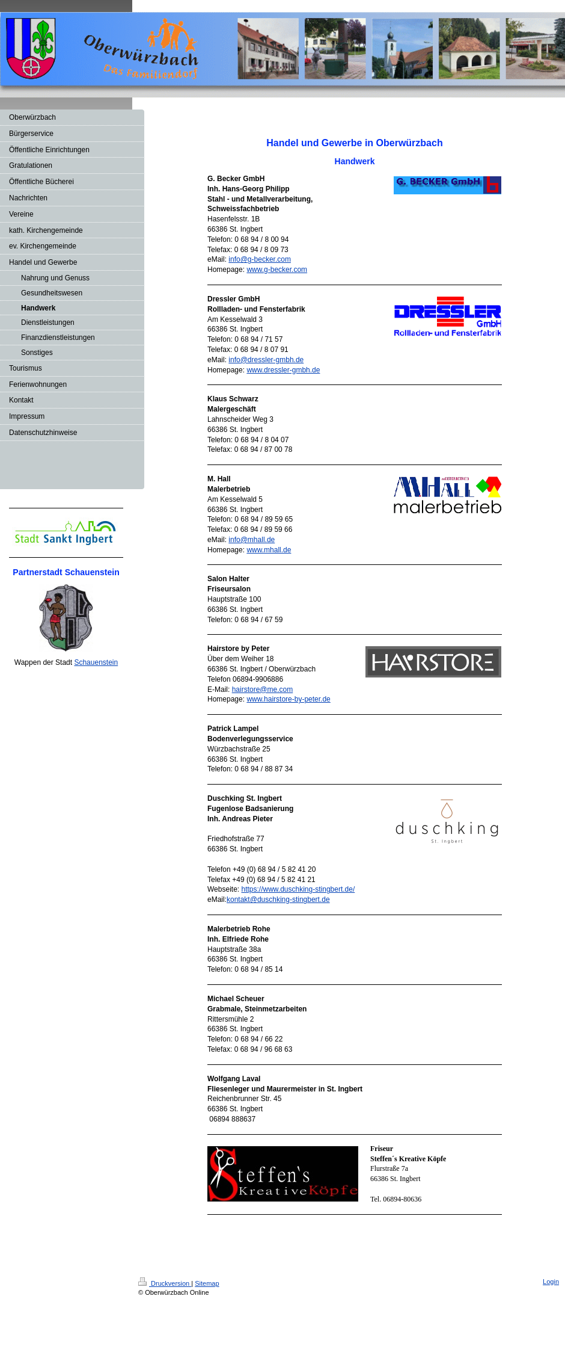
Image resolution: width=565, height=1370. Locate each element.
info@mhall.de (251, 539)
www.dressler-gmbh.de (283, 370)
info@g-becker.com (259, 259)
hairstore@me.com (262, 689)
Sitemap (207, 1283)
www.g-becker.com (276, 269)
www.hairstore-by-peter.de (288, 699)
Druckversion (164, 1283)
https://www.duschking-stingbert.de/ (298, 889)
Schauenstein (96, 662)
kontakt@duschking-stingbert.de (278, 899)
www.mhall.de (268, 550)
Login (551, 1281)
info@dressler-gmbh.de (266, 360)
